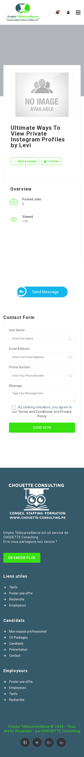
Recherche (16, 599)
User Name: (17, 330)
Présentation (18, 649)
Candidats (16, 643)
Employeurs (17, 605)
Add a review (25, 161)
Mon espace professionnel (28, 631)
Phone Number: (20, 367)
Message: (16, 386)
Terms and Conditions (35, 411)
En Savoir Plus (21, 558)
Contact (14, 655)
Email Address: (19, 348)
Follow (51, 161)
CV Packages (18, 637)
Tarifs (13, 587)
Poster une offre (21, 593)
